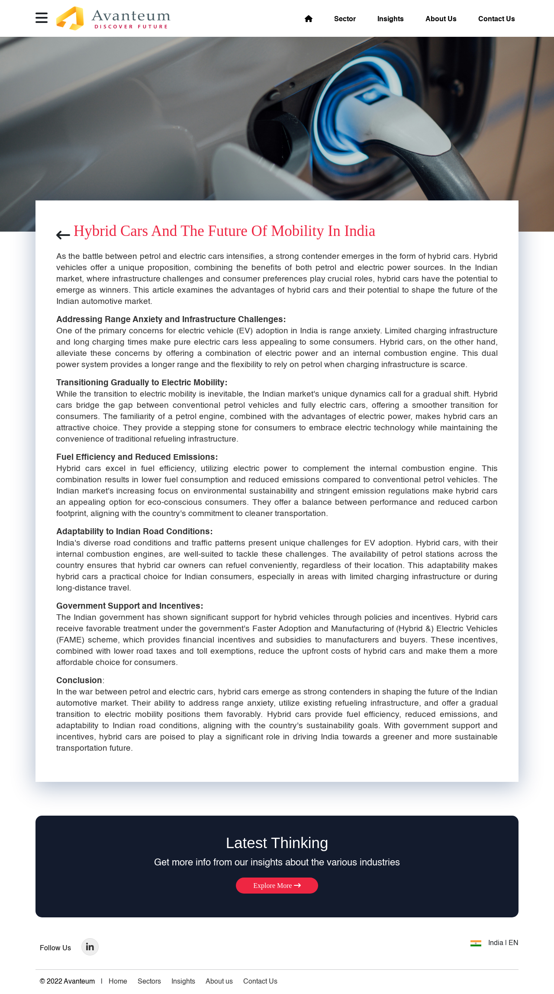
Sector (345, 19)
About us (219, 981)
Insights (390, 19)
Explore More (276, 885)
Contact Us (496, 19)
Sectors (149, 981)
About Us (441, 19)
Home (118, 981)
